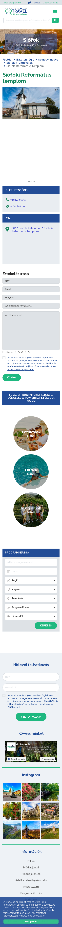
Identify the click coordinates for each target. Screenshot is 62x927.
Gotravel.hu (24, 744)
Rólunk (31, 861)
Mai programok (12, 2)
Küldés (11, 377)
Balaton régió (25, 59)
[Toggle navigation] (55, 11)
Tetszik (16, 759)
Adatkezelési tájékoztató (31, 880)
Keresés (46, 625)
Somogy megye (48, 59)
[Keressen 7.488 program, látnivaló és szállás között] (27, 20)
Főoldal (7, 59)
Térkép (34, 2)
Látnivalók (26, 62)
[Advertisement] (31, 160)
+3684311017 (18, 199)
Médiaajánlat (31, 867)
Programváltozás (31, 893)
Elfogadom (31, 921)
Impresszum (31, 886)
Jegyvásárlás (50, 2)
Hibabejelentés (31, 873)
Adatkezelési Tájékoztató (20, 369)
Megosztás (47, 759)
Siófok (10, 62)
